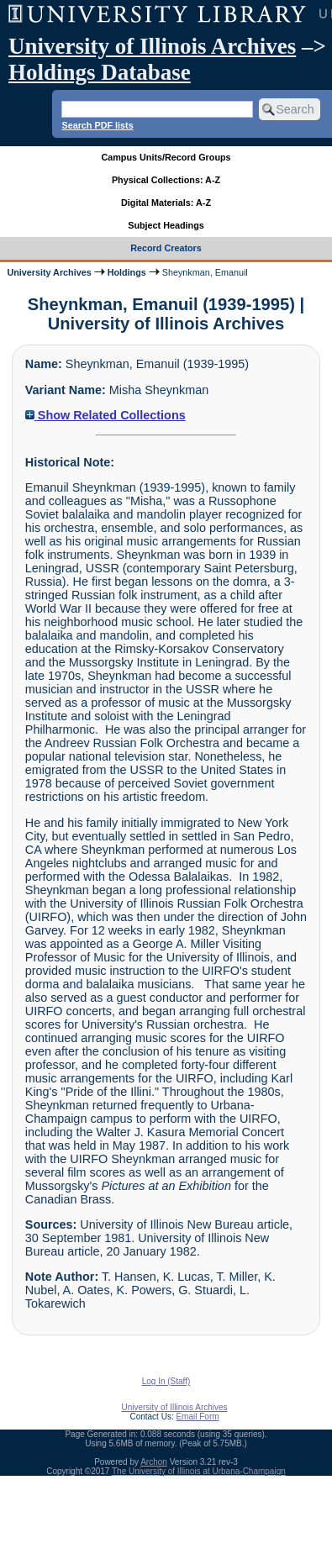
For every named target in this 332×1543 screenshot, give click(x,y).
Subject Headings (166, 225)
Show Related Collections (105, 415)
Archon (153, 1462)
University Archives (49, 272)
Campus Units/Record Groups (165, 157)
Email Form (197, 1416)
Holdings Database (99, 72)
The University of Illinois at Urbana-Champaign (199, 1471)
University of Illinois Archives (152, 46)
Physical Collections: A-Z (166, 180)
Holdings (127, 272)
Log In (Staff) (166, 1381)
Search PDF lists (97, 125)
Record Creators (166, 248)
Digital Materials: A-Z (166, 202)
